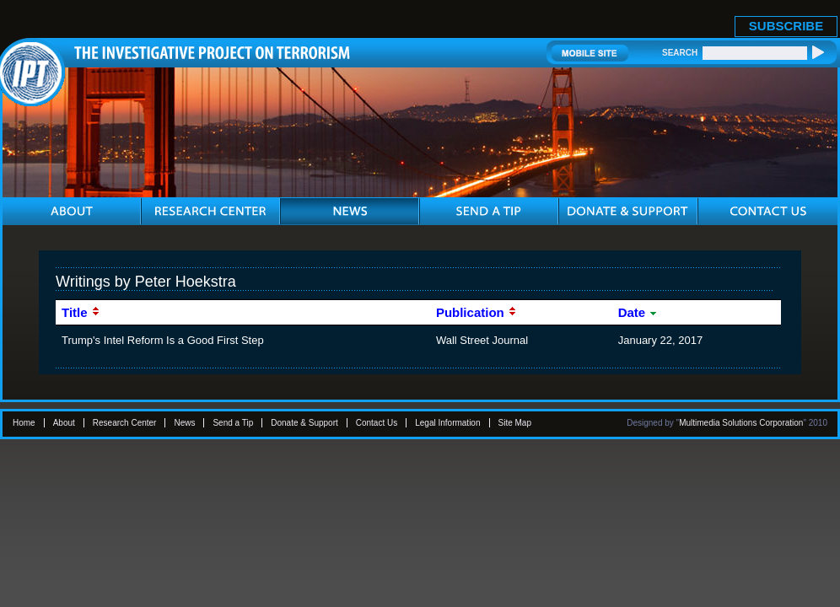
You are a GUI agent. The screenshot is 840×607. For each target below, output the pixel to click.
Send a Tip (233, 422)
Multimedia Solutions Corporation (741, 422)
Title (81, 312)
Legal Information (447, 422)
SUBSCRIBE (786, 26)
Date (638, 312)
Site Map (514, 422)
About (64, 422)
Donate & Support (304, 422)
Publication (476, 312)
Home (24, 422)
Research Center (125, 422)
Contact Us (376, 422)
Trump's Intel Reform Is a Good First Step (163, 340)
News (184, 422)
